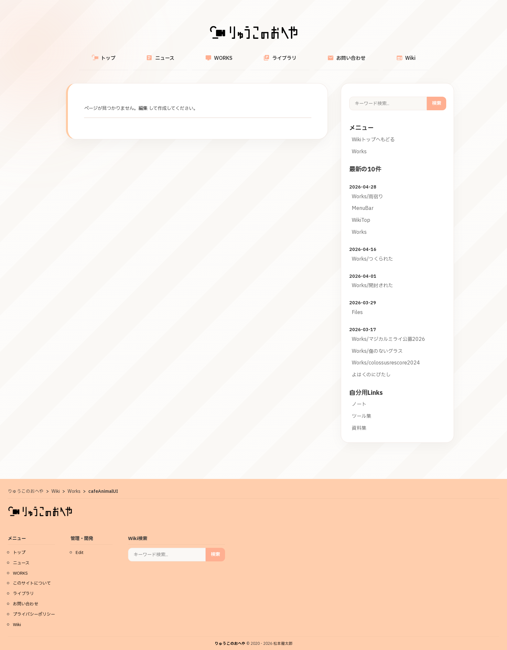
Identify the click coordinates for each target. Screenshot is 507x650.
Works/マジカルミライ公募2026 (388, 332)
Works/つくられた (372, 251)
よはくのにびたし (371, 367)
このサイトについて (32, 576)
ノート (359, 397)
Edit (79, 545)
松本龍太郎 (283, 636)
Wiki (375, 54)
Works (359, 144)
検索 (436, 95)
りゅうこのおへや (230, 636)
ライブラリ (273, 54)
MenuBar (362, 201)
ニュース (179, 54)
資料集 (359, 421)
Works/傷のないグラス (377, 344)
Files (357, 305)
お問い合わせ (328, 54)
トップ (134, 55)
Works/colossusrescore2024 (386, 355)
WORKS (225, 54)
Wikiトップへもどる (373, 132)
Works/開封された (372, 278)
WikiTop (361, 213)
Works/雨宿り (367, 189)
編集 (142, 101)
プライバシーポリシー (34, 607)
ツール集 (361, 409)
